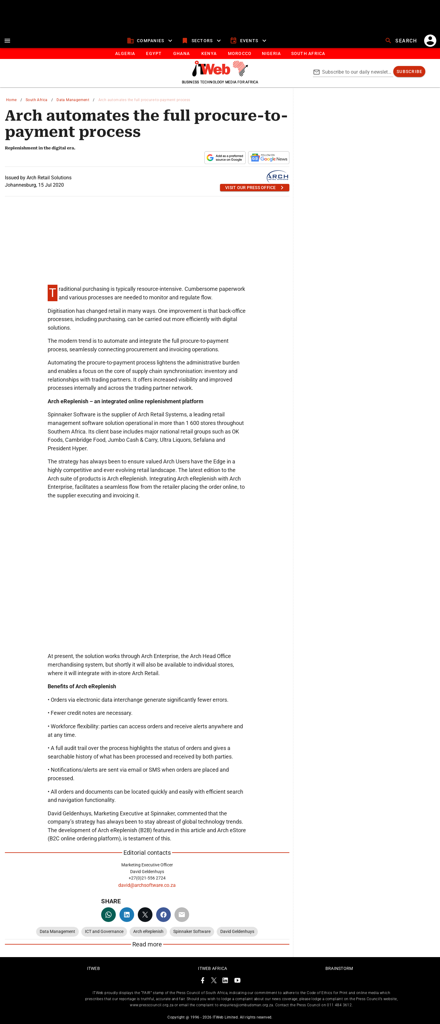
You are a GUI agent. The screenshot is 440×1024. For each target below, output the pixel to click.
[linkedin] (126, 914)
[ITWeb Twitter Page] (214, 981)
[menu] (7, 40)
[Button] (308, 53)
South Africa (37, 100)
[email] (181, 914)
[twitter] (145, 914)
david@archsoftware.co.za (147, 885)
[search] (401, 41)
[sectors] (202, 40)
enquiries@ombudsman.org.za (246, 1005)
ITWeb (93, 968)
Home (11, 100)
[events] (249, 40)
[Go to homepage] (220, 75)
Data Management (73, 100)
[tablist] (220, 53)
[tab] (125, 53)
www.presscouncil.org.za (151, 1005)
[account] (430, 40)
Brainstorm (339, 968)
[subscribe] (409, 71)
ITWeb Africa (212, 968)
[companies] (150, 40)
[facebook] (163, 914)
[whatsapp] (108, 914)
